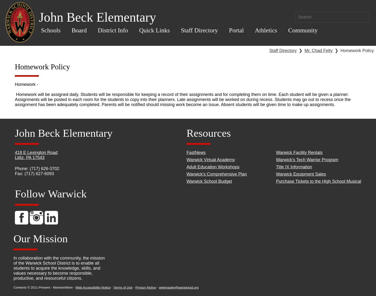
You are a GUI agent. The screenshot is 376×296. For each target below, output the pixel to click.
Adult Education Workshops (213, 167)
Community (303, 30)
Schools (51, 30)
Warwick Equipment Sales (301, 174)
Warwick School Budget (209, 181)
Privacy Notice (145, 287)
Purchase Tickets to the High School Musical (318, 181)
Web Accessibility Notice (93, 287)
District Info (113, 30)
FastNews (196, 152)
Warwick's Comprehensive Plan (217, 174)
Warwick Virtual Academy (211, 159)
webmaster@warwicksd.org (179, 287)
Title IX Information (294, 167)
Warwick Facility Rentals (299, 152)
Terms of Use (123, 287)
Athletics (266, 30)
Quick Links (154, 30)
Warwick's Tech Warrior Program (307, 159)
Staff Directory (199, 30)
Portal (236, 30)
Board (79, 30)
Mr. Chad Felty (319, 50)
